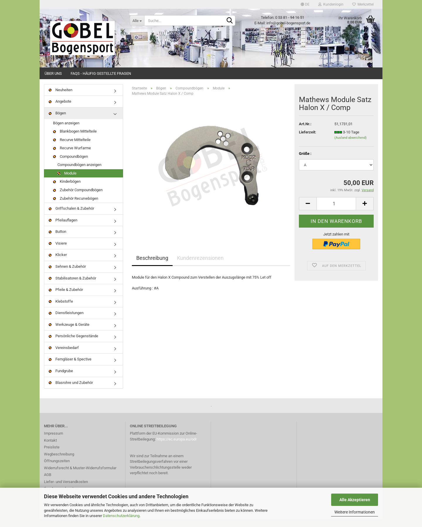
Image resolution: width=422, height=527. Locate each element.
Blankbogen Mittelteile (75, 139)
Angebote (60, 110)
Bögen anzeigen (66, 131)
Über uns (53, 73)
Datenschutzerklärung (121, 516)
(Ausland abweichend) (350, 146)
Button (57, 240)
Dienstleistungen (66, 321)
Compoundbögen (70, 164)
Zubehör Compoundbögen (78, 198)
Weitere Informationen (354, 512)
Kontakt (50, 448)
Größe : (305, 162)
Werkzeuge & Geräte (69, 333)
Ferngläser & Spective (70, 367)
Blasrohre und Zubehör (71, 391)
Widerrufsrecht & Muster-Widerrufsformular (80, 476)
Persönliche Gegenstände (73, 344)
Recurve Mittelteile (72, 148)
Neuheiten (60, 98)
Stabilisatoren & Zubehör (72, 286)
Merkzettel (363, 4)
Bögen (57, 121)
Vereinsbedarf (64, 356)
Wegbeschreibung (59, 462)
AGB (47, 483)
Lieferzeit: (307, 140)
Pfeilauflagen (63, 228)
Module (66, 181)
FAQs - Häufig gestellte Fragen (101, 73)
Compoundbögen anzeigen (79, 173)
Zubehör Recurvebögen (75, 206)
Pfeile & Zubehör (66, 298)
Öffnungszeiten (57, 469)
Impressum (53, 442)
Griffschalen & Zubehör (71, 216)
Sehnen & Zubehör (67, 274)
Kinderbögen (67, 190)
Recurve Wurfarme (72, 156)
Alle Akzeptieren (354, 499)
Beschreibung (152, 266)
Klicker (58, 263)
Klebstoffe (61, 309)
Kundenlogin (330, 4)
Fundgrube (61, 379)
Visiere (58, 251)
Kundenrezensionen (200, 266)
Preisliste (51, 455)
